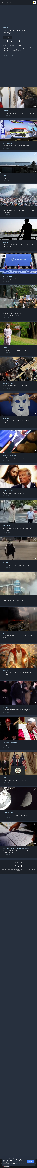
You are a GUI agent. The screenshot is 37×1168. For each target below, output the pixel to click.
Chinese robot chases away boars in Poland (17, 565)
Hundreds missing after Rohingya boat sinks (17, 458)
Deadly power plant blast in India (13, 600)
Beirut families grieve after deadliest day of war (18, 113)
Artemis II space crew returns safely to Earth (17, 815)
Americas (6, 670)
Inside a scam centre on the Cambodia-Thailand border (16, 851)
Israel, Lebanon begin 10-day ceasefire (15, 386)
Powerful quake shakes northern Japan (16, 146)
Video (9, 2)
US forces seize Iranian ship (12, 178)
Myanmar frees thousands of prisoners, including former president (16, 314)
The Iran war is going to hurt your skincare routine (16, 421)
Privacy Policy (15, 1163)
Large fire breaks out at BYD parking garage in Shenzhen (18, 636)
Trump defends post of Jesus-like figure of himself (17, 673)
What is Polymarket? (9, 279)
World (5, 27)
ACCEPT (30, 1161)
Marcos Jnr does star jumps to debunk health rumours (18, 529)
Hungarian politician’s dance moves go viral (17, 710)
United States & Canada (11, 742)
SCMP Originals (8, 276)
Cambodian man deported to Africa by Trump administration (18, 245)
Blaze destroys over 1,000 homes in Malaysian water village (18, 211)
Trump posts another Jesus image (14, 493)
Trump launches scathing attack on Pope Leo (17, 745)
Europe (5, 562)
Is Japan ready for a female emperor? (15, 350)
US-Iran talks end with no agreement (15, 780)
